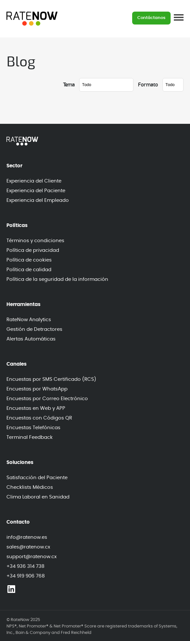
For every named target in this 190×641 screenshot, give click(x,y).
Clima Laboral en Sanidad (37, 497)
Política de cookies (29, 260)
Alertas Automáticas (31, 339)
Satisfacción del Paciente (37, 477)
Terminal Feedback (29, 437)
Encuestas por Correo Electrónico (47, 398)
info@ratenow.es (26, 537)
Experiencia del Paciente (35, 190)
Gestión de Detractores (34, 329)
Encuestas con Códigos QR (39, 418)
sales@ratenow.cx (28, 547)
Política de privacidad (32, 250)
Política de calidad (28, 269)
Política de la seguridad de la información (57, 279)
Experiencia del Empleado (37, 200)
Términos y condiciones (35, 240)
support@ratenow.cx (31, 556)
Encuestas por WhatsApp (37, 389)
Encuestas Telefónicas (33, 427)
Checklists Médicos (29, 487)
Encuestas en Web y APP (35, 408)
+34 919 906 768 (25, 576)
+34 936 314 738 (25, 566)
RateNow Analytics (28, 319)
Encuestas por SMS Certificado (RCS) (51, 379)
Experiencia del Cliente (33, 181)
